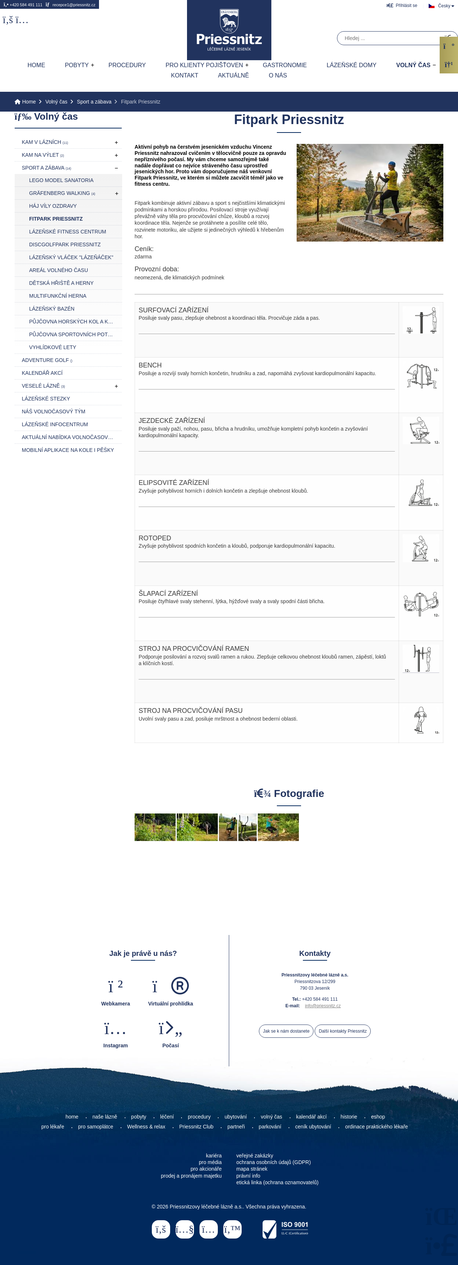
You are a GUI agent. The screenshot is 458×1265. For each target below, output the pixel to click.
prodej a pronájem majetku (191, 1176)
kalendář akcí (311, 1117)
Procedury (127, 65)
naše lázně (104, 1117)
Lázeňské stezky (46, 399)
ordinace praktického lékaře (377, 1127)
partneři (236, 1127)
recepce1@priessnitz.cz (70, 4)
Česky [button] (444, 5)
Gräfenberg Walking (62, 193)
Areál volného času (58, 270)
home (72, 1117)
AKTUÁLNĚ (233, 75)
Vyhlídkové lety (52, 347)
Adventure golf (47, 360)
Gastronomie (285, 65)
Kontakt (184, 75)
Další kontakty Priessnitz (343, 1031)
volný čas (271, 1117)
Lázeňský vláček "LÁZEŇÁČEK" (71, 257)
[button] (401, 5)
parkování (270, 1127)
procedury (199, 1117)
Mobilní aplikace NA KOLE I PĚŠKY (68, 450)
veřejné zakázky (255, 1156)
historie (349, 1117)
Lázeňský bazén (52, 309)
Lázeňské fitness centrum (67, 232)
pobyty (138, 1117)
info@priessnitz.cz (323, 1005)
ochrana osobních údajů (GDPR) (274, 1162)
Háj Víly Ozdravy (53, 206)
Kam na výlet (43, 155)
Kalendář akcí (42, 373)
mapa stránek (252, 1169)
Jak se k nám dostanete (286, 1031)
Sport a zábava (94, 101)
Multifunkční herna (58, 296)
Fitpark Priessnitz (56, 219)
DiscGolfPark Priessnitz (65, 244)
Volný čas (413, 65)
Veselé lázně (43, 386)
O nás (278, 75)
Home (229, 30)
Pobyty (77, 65)
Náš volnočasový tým (53, 411)
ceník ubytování (313, 1127)
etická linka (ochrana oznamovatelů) (278, 1182)
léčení (167, 1117)
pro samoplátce (95, 1127)
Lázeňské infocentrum (55, 424)
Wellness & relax (146, 1127)
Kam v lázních (45, 142)
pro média (210, 1162)
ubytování (235, 1117)
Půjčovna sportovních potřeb (73, 334)
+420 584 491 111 (23, 4)
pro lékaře (52, 1127)
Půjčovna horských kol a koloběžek (75, 322)
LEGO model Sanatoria (61, 180)
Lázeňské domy (352, 65)
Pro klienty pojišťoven (204, 65)
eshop (378, 1117)
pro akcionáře (206, 1169)
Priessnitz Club (196, 1127)
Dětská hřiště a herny (61, 283)
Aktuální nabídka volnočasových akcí (72, 437)
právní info (248, 1176)
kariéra (214, 1156)
